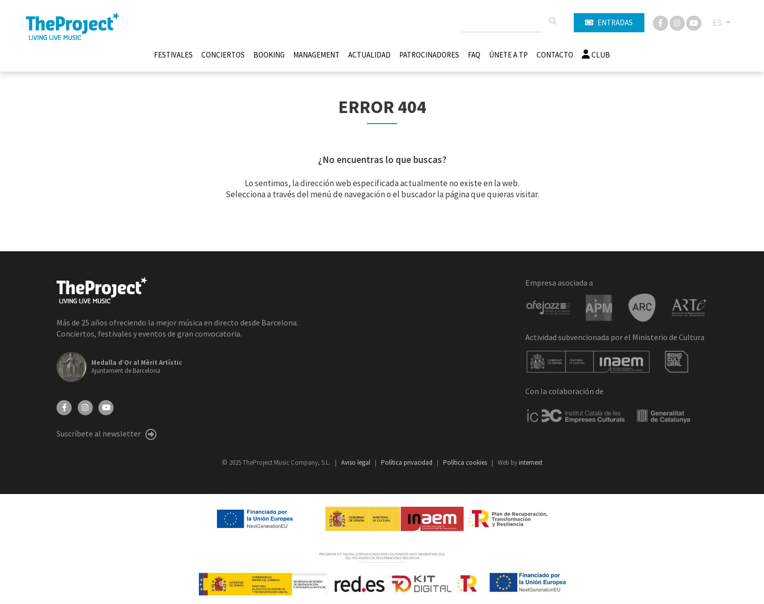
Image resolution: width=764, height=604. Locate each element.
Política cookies (465, 462)
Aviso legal (356, 462)
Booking (269, 55)
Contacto (554, 55)
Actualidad (369, 55)
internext (530, 462)
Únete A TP (508, 55)
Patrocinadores (429, 55)
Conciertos (223, 55)
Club (596, 55)
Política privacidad (407, 462)
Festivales (173, 55)
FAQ (474, 55)
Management (316, 55)
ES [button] (718, 22)
